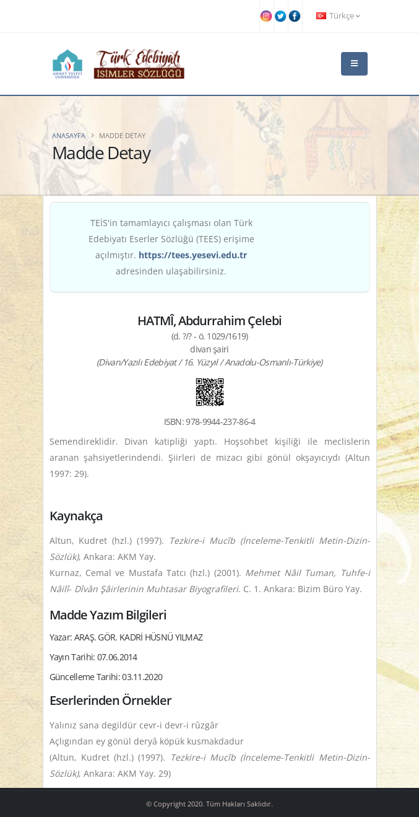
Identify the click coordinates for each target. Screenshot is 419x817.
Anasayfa (68, 135)
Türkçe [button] (338, 16)
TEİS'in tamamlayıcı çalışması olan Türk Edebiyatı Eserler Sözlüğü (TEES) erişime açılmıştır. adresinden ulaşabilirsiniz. (171, 247)
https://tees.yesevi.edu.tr (193, 255)
